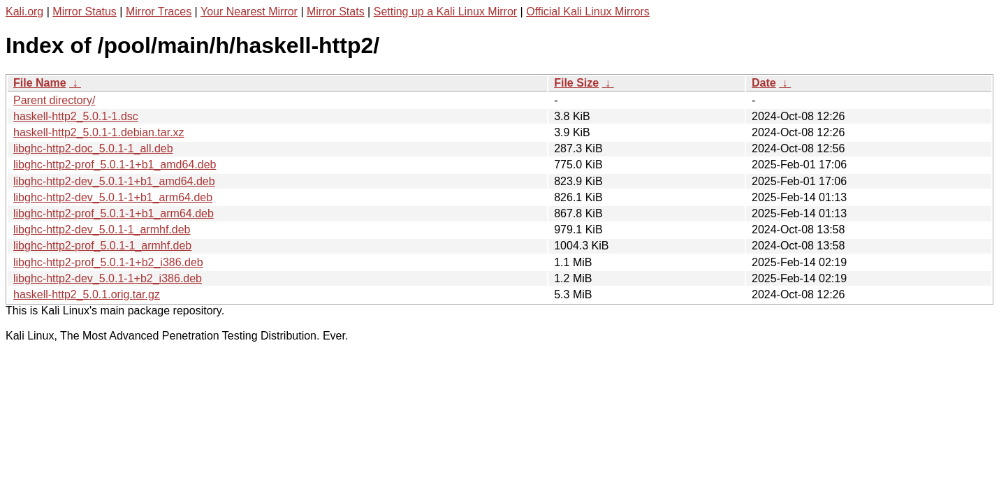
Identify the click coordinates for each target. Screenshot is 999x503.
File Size (576, 83)
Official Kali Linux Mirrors (588, 11)
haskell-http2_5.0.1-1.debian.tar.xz (98, 132)
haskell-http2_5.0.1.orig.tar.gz (86, 294)
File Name (39, 83)
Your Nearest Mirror (249, 11)
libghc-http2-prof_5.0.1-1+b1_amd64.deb (114, 164)
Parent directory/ (54, 100)
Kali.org (24, 11)
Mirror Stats (336, 11)
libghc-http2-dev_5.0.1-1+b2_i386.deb (107, 278)
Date (764, 83)
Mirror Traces (158, 11)
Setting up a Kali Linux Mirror (445, 11)
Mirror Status (84, 11)
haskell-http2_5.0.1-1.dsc (75, 116)
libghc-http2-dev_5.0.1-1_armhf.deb (102, 229)
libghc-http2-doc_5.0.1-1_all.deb (93, 148)
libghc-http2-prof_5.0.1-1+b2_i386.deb (108, 262)
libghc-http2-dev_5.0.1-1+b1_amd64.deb (114, 181)
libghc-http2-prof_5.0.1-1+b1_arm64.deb (113, 213)
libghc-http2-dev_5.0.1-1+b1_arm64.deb (112, 197)
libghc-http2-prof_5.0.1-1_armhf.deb (102, 246)
